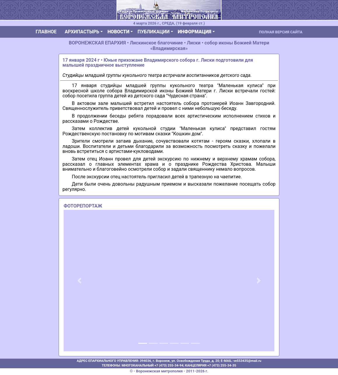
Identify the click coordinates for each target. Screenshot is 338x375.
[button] (79, 280)
